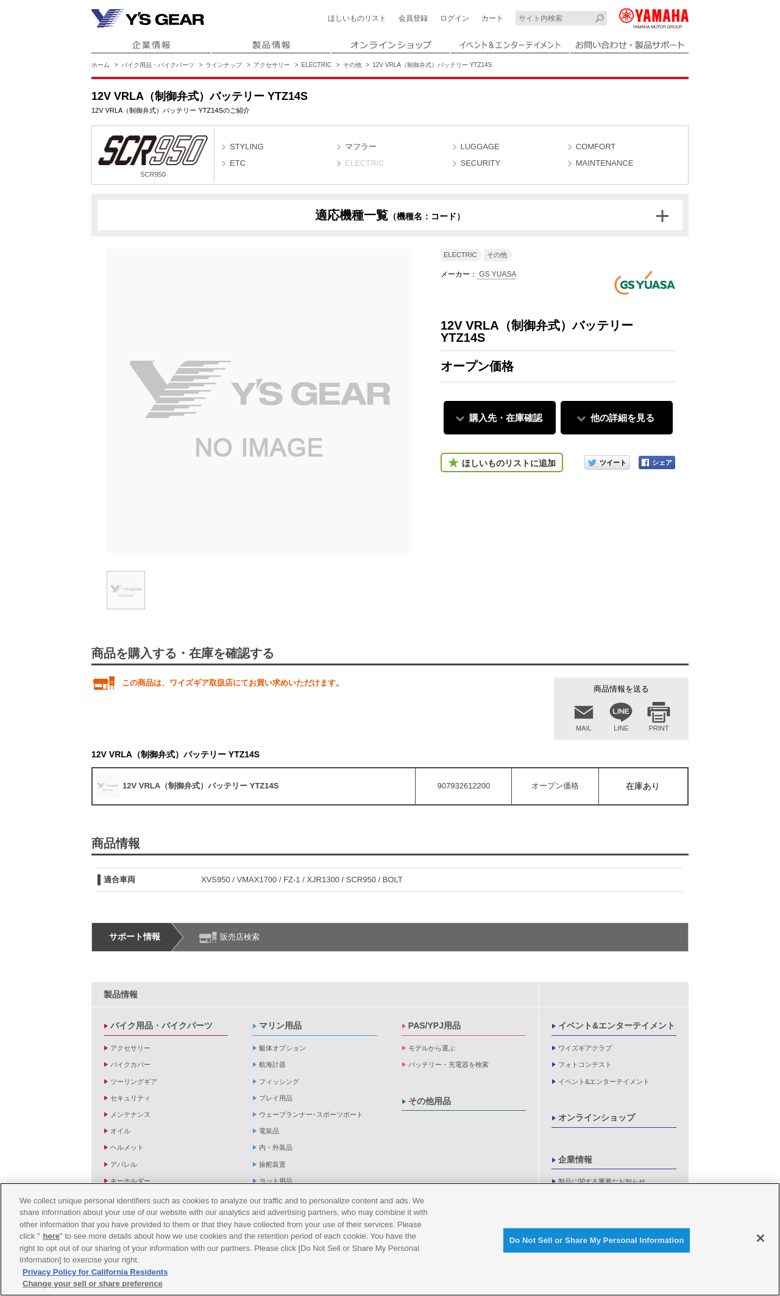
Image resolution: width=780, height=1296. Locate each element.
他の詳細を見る (622, 418)
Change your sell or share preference (93, 1283)
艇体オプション (282, 1048)
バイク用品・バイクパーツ (157, 65)
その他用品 (429, 1101)
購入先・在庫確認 (505, 418)
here (51, 1236)
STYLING (247, 146)
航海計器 (272, 1064)
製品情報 (121, 994)
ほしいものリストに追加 (509, 463)
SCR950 (153, 156)
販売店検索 (240, 936)
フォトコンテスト (585, 1064)
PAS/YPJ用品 (434, 1025)
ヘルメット (127, 1147)
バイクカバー (130, 1064)
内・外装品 (275, 1147)
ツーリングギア (133, 1081)
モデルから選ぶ (431, 1048)
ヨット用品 (275, 1180)
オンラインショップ (596, 1117)
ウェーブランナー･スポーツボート (311, 1114)
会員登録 (413, 18)
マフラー (361, 146)
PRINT (659, 728)
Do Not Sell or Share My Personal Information (596, 1240)
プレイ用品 (275, 1098)
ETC (238, 163)
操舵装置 (272, 1164)
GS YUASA (496, 274)
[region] (390, 1239)
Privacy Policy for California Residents (95, 1272)
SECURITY (481, 163)
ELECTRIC (317, 65)
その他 (352, 65)
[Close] (760, 1238)
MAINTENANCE (605, 163)
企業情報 (575, 1159)
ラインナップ (223, 65)
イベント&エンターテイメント (616, 1025)
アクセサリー (272, 65)
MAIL (584, 728)
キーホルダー (130, 1180)
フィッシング (279, 1081)
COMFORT (595, 146)
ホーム (100, 65)
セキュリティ (130, 1098)
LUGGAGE (480, 146)
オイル (120, 1131)
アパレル (123, 1164)
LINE (621, 728)
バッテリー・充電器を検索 (448, 1064)
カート (492, 18)
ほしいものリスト (357, 18)
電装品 (269, 1131)
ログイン (454, 18)
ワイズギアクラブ (585, 1048)
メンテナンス (130, 1114)
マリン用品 (280, 1025)
